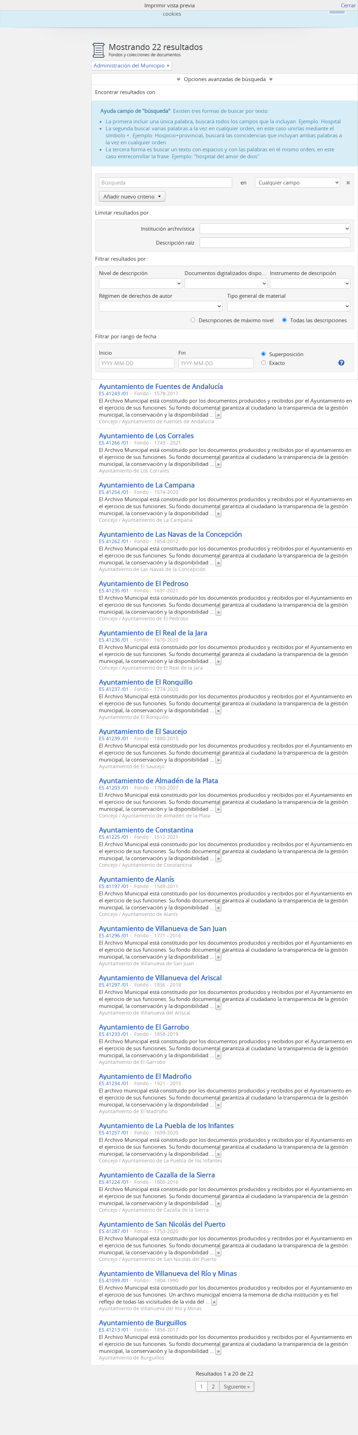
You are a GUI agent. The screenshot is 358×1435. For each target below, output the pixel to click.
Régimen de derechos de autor (135, 295)
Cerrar (348, 5)
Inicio (105, 352)
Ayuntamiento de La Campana (147, 485)
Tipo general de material (256, 295)
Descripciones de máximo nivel (232, 320)
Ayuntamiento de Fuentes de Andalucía (161, 386)
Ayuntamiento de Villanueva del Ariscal (160, 977)
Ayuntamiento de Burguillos (142, 1322)
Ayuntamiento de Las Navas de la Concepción (170, 534)
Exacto (273, 362)
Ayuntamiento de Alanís (136, 879)
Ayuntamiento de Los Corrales (146, 435)
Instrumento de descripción (303, 272)
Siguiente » (237, 1386)
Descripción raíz (175, 242)
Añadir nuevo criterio (132, 196)
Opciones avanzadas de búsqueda (225, 78)
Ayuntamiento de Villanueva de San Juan (163, 928)
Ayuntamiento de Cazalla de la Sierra (157, 1174)
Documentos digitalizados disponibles (226, 272)
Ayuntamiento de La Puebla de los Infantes (166, 1125)
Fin (182, 352)
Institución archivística (167, 228)
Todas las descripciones (314, 320)
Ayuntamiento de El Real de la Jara (153, 632)
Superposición (282, 354)
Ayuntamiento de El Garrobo (144, 1027)
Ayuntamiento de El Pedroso (143, 583)
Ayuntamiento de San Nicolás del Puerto (162, 1224)
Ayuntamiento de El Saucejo (143, 731)
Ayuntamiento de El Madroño (145, 1076)
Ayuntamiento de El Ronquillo (145, 682)
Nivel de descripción (123, 272)
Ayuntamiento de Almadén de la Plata (158, 780)
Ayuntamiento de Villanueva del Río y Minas (168, 1273)
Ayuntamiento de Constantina (146, 829)
